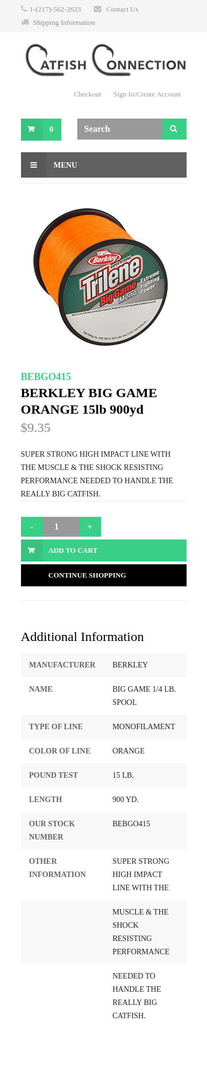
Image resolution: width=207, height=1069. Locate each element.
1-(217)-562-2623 (55, 9)
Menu (49, 165)
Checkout (88, 94)
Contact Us (122, 9)
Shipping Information (64, 22)
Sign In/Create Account (147, 94)
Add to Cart (73, 550)
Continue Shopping (87, 575)
